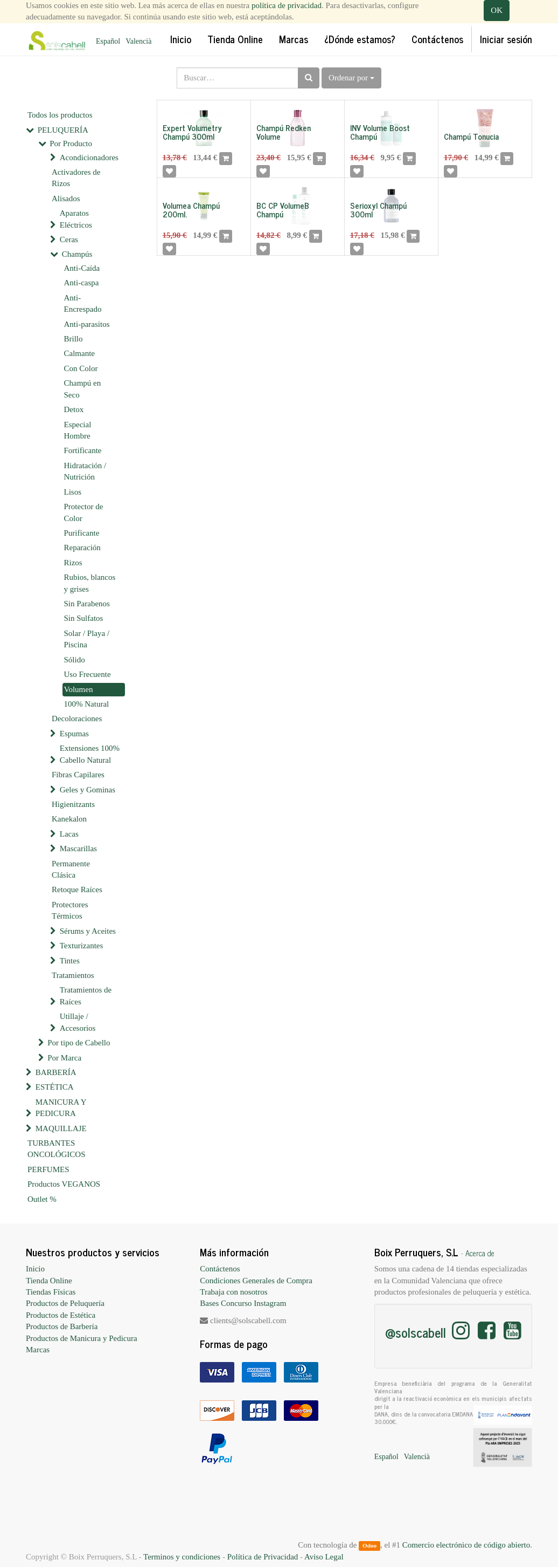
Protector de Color (83, 512)
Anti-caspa (81, 282)
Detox (74, 409)
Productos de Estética (60, 1315)
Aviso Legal (324, 1556)
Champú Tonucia (471, 136)
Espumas (74, 733)
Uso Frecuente (87, 674)
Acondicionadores (89, 157)
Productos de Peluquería (65, 1303)
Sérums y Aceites (88, 931)
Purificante (82, 533)
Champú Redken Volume (283, 132)
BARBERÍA (56, 1072)
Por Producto (71, 143)
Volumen (78, 689)
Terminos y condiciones (181, 1556)
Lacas (69, 834)
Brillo (73, 338)
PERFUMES (48, 1169)
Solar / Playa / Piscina (87, 639)
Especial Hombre (78, 430)
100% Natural (86, 704)
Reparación (82, 547)
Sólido (74, 659)
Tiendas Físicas (50, 1292)
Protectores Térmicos (70, 910)
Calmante (79, 353)
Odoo (369, 1545)
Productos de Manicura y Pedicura (81, 1338)
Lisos (73, 492)
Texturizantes (81, 945)
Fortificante (83, 450)
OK (497, 10)
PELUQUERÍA (63, 130)
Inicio (35, 1268)
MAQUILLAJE (61, 1128)
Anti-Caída (82, 268)
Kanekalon (69, 819)
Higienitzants (73, 804)
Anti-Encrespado (83, 303)
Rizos (73, 562)
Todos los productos (60, 115)
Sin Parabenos (87, 603)
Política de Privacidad (262, 1556)
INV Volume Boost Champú (380, 132)
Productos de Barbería (61, 1326)
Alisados (66, 198)
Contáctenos (220, 1268)
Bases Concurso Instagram (243, 1303)
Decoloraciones (77, 718)
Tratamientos (73, 975)
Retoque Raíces (77, 889)
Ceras (69, 239)
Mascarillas (78, 848)
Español (108, 41)
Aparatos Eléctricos (76, 219)
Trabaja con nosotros (233, 1292)
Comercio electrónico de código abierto (466, 1545)
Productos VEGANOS (63, 1184)
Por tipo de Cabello (78, 1042)
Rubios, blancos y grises (90, 583)
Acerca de (479, 1253)
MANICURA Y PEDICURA (61, 1108)
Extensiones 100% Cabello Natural (90, 754)
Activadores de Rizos (76, 178)
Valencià (138, 41)
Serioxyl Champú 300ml (378, 210)
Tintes (70, 960)
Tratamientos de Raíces (86, 995)
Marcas (38, 1349)
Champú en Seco (82, 389)
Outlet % (42, 1199)
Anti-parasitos (87, 324)
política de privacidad (287, 5)
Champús (77, 254)
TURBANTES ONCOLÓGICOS (56, 1149)
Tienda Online (49, 1280)
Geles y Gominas (87, 789)
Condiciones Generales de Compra (256, 1280)
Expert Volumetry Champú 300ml (192, 132)
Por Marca (64, 1057)
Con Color (81, 368)
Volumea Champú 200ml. (191, 210)
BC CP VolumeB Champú (282, 210)
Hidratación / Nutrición (85, 471)
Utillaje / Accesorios (78, 1022)
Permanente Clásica (71, 869)
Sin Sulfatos (83, 618)
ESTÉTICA (55, 1087)
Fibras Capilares (78, 774)
